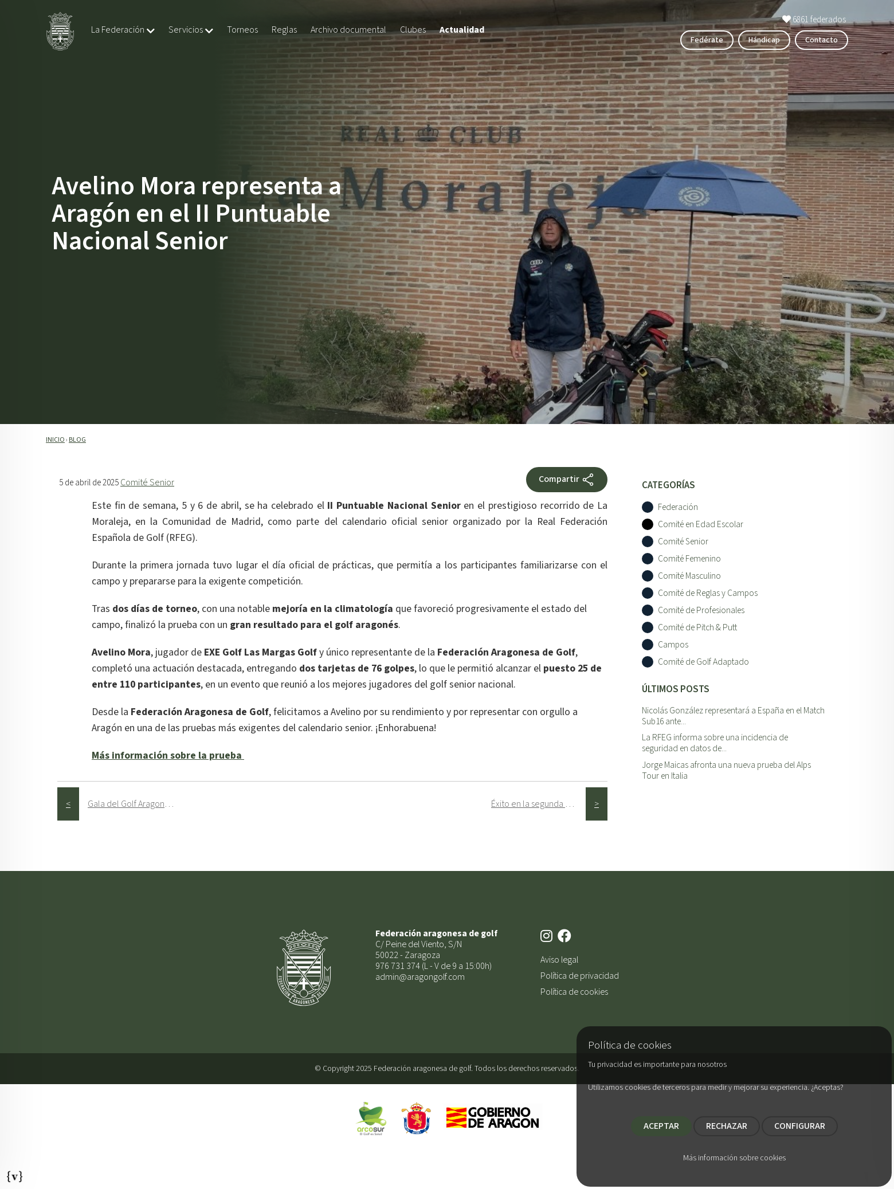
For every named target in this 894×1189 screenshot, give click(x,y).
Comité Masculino (689, 576)
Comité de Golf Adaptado (703, 662)
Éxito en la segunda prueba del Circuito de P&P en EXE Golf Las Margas (538, 804)
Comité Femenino (689, 559)
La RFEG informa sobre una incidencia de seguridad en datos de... (715, 743)
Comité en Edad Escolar (700, 524)
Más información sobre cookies (734, 1158)
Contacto (821, 40)
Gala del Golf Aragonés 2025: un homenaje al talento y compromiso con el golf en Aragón (135, 804)
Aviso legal (559, 959)
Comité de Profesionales (701, 610)
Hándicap (764, 40)
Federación (678, 507)
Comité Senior (147, 482)
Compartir (567, 479)
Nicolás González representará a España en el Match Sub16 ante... (733, 716)
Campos (673, 644)
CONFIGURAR (799, 1126)
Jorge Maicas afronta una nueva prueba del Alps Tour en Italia (726, 770)
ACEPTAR (661, 1126)
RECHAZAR (726, 1126)
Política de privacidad (579, 976)
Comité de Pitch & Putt (697, 627)
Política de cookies (574, 992)
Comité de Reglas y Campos (708, 593)
